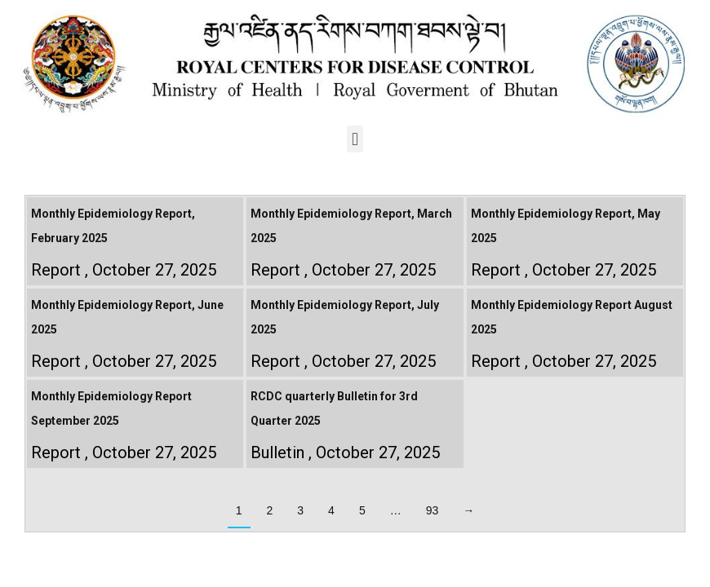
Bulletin (277, 452)
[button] (354, 139)
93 (432, 510)
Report (56, 270)
